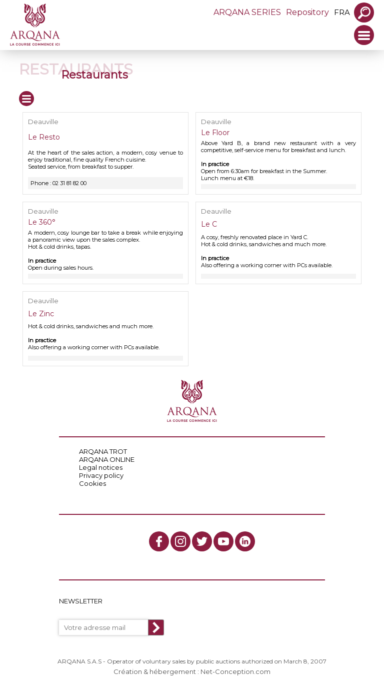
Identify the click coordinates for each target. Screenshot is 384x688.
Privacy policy (101, 475)
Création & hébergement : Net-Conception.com (192, 671)
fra (342, 12)
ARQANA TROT (103, 451)
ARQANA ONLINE (106, 459)
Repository (307, 12)
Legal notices (100, 467)
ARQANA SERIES (247, 12)
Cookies (92, 483)
